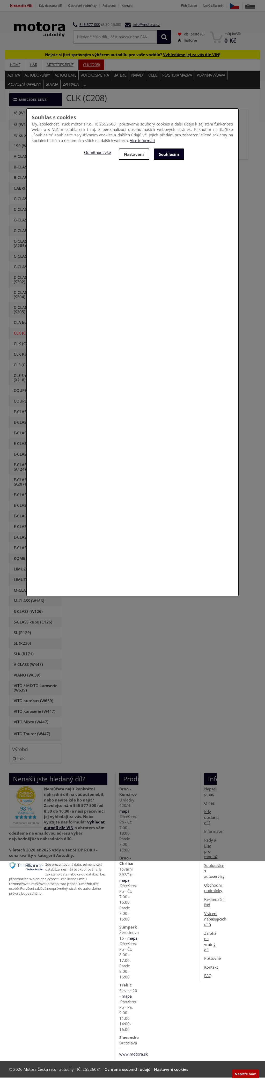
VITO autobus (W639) (33, 707)
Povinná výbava (211, 81)
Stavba (52, 90)
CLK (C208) (91, 71)
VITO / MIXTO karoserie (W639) (35, 694)
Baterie (120, 81)
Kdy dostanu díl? (54, 6)
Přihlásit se (198, 6)
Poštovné (119, 6)
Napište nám (245, 1074)
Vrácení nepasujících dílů (215, 925)
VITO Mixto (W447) (31, 728)
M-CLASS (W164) (29, 596)
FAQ (208, 982)
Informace (213, 837)
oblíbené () (191, 40)
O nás (209, 809)
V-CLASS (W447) (28, 670)
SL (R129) (22, 639)
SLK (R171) (24, 660)
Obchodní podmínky (89, 6)
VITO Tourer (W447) (32, 740)
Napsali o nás (210, 798)
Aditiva (14, 81)
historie (187, 46)
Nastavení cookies (171, 1075)
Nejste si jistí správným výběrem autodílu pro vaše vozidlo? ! (132, 60)
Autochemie (65, 81)
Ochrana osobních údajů (128, 1075)
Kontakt (140, 6)
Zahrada (70, 90)
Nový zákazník (224, 6)
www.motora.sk (133, 1060)
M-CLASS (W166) (29, 607)
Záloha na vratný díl (210, 948)
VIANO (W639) (27, 681)
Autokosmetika (95, 81)
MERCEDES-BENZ (60, 71)
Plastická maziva (177, 81)
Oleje (152, 81)
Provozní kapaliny (24, 90)
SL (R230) (22, 649)
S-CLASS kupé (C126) (33, 628)
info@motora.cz (146, 30)
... (84, 90)
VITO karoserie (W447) (34, 717)
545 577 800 (89, 30)
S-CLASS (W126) (28, 617)
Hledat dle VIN (21, 6)
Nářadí (137, 81)
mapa (124, 817)
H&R (33, 71)
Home (15, 71)
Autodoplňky (37, 81)
